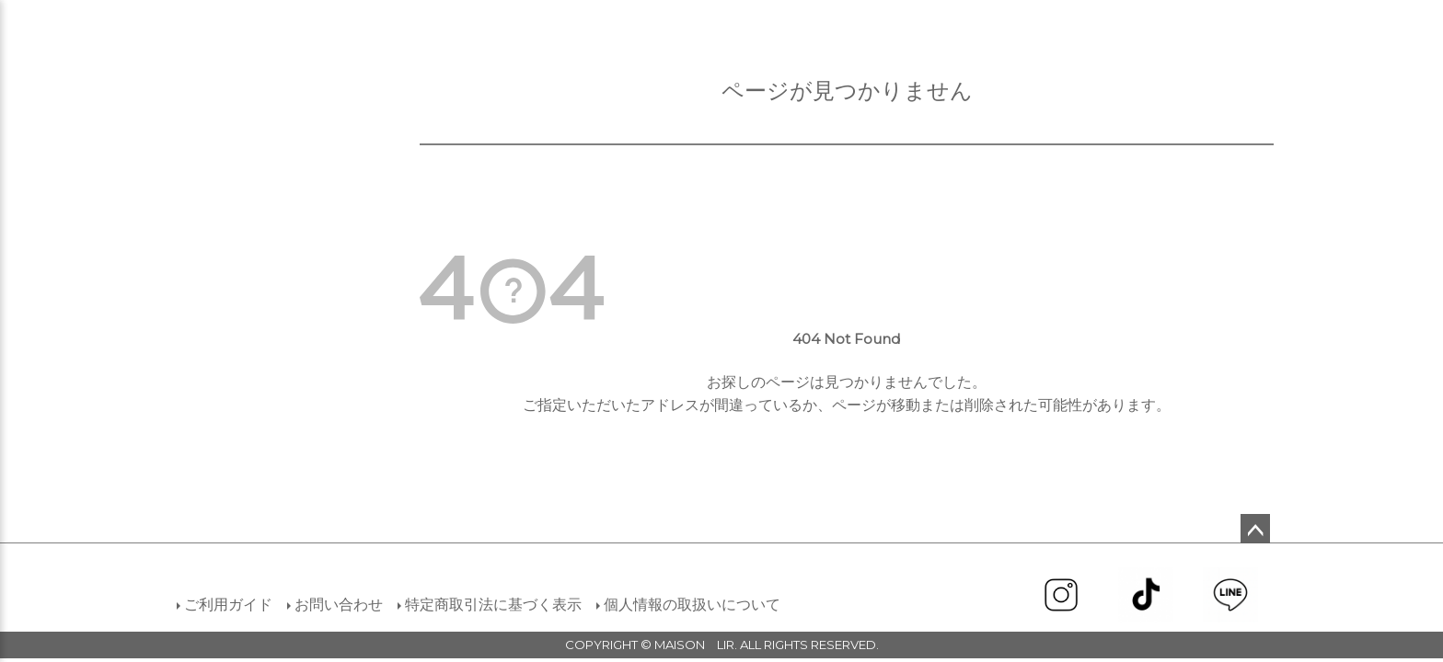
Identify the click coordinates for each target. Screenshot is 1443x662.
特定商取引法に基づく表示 (493, 604)
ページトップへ (1255, 528)
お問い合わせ (338, 604)
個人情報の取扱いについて (692, 604)
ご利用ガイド (228, 604)
